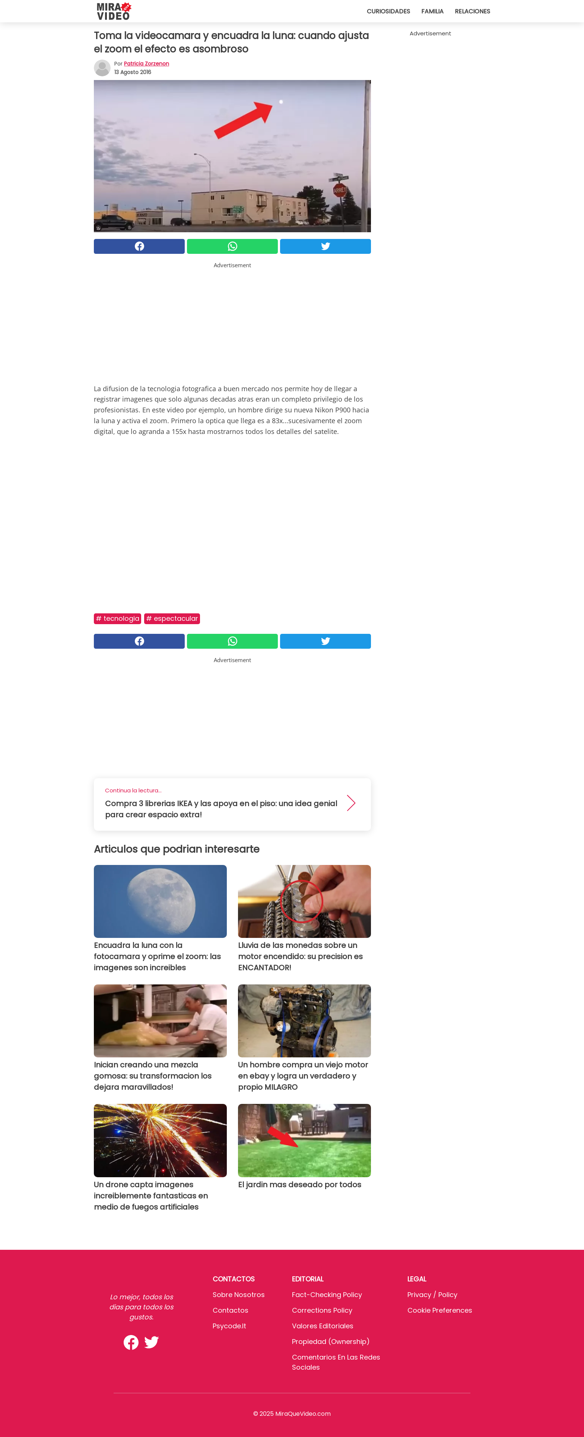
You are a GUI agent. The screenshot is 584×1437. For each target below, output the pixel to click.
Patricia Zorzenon (146, 63)
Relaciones (472, 11)
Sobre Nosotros (239, 1294)
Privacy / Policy (432, 1294)
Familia (432, 11)
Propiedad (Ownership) (331, 1341)
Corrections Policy (322, 1310)
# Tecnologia (117, 618)
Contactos (230, 1310)
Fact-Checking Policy (327, 1294)
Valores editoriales (322, 1326)
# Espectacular (172, 618)
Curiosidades (388, 11)
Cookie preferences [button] (439, 1310)
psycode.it (229, 1326)
